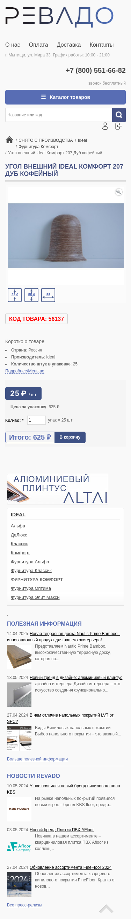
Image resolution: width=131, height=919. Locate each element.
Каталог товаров (69, 97)
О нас (12, 45)
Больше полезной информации (37, 759)
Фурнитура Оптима (31, 588)
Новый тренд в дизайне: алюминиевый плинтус (76, 677)
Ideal (18, 514)
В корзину (70, 437)
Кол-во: (14, 420)
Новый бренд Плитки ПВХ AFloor (62, 829)
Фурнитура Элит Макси (35, 597)
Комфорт (20, 552)
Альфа (18, 525)
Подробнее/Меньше (24, 371)
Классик (19, 543)
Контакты (101, 45)
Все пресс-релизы (24, 905)
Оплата (38, 45)
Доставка (69, 45)
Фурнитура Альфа (30, 561)
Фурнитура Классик (31, 570)
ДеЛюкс (19, 535)
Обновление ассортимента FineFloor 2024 (70, 867)
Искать (121, 115)
